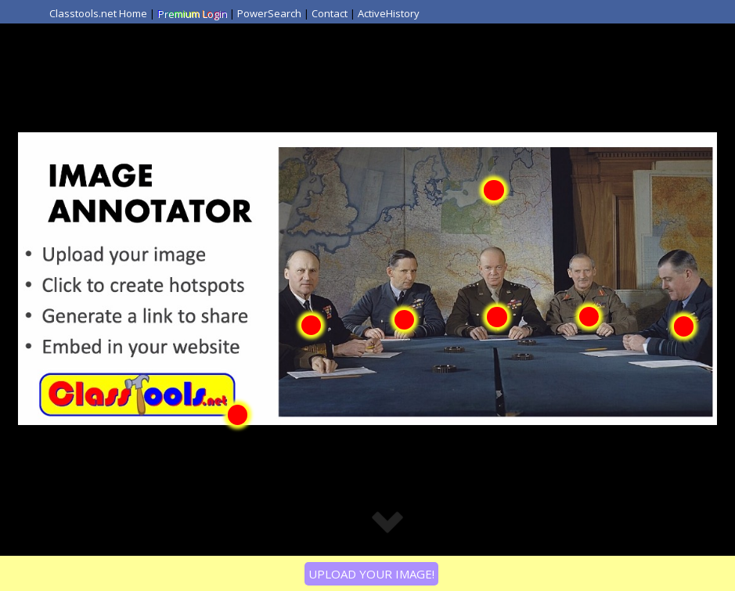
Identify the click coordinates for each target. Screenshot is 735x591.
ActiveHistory (389, 13)
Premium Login (192, 13)
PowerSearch (269, 13)
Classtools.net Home (98, 13)
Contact (330, 13)
